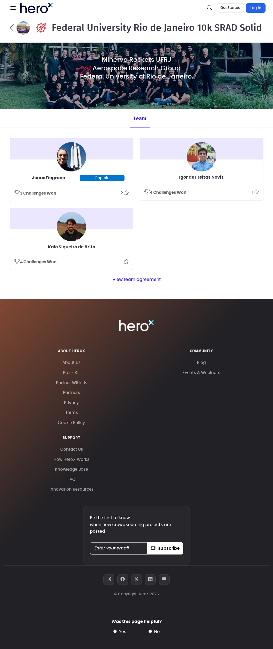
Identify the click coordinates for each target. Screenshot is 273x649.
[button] (13, 8)
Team (139, 118)
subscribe (165, 548)
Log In (255, 8)
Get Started (230, 8)
